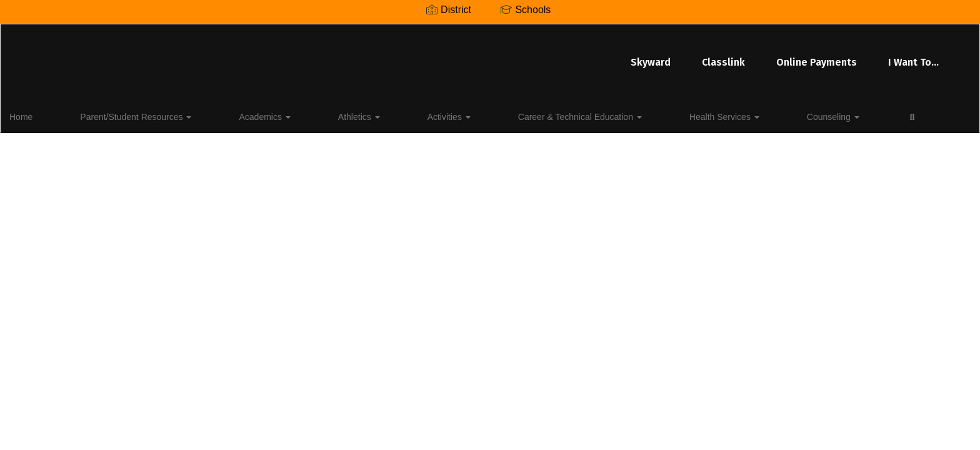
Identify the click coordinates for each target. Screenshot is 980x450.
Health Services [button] (571, 115)
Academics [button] (226, 115)
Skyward (381, 56)
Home (40, 115)
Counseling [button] (651, 115)
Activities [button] (353, 115)
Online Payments (547, 56)
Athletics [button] (292, 115)
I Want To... (644, 56)
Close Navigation (759, 120)
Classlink (454, 56)
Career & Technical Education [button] (456, 115)
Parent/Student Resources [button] (126, 115)
